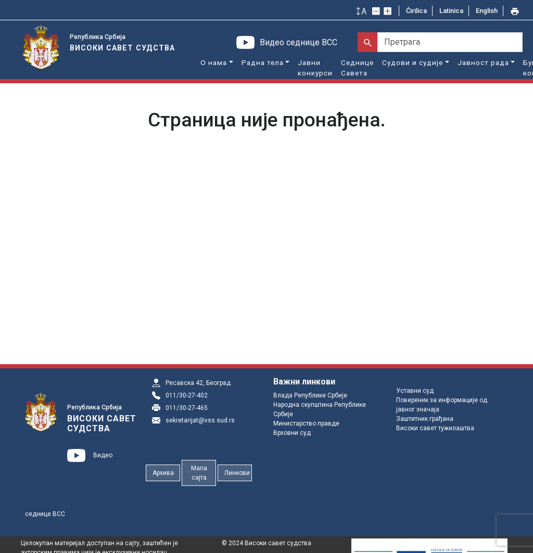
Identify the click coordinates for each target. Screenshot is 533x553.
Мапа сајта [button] (199, 473)
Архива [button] (163, 473)
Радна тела (263, 62)
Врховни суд (292, 432)
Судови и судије (412, 62)
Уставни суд (415, 390)
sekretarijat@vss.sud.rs (200, 420)
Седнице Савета (357, 67)
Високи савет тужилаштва (435, 428)
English (487, 11)
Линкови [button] (237, 473)
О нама (213, 62)
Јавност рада (483, 62)
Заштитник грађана (424, 418)
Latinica (451, 11)
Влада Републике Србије (310, 395)
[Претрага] (450, 42)
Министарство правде (306, 423)
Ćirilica (416, 11)
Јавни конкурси (315, 67)
